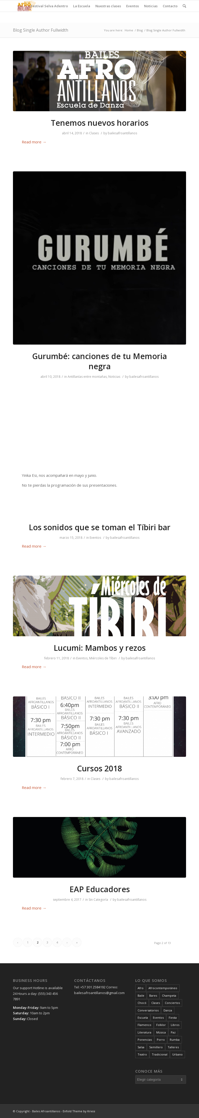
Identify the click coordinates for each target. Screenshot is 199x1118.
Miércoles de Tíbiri (103, 658)
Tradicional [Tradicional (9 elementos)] (159, 1054)
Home (129, 30)
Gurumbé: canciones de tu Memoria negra (99, 361)
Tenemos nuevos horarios (99, 122)
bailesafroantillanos (122, 133)
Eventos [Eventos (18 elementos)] (158, 1017)
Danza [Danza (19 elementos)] (168, 1010)
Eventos (95, 537)
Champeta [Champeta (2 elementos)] (169, 995)
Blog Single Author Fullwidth (40, 30)
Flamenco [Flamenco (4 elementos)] (144, 1025)
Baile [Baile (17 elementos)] (141, 995)
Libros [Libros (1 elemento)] (175, 1025)
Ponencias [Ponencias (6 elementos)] (145, 1040)
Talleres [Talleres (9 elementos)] (173, 1047)
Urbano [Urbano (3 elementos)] (177, 1054)
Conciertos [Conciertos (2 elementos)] (172, 1003)
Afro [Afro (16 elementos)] (141, 988)
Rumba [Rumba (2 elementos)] (175, 1040)
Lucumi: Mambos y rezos (100, 647)
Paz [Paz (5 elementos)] (173, 1032)
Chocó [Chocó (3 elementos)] (142, 1003)
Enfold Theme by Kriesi (79, 1111)
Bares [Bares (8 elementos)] (153, 995)
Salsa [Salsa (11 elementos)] (141, 1047)
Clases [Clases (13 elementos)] (155, 1003)
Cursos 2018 (99, 768)
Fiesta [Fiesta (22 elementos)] (173, 1017)
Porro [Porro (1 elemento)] (161, 1040)
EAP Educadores (99, 889)
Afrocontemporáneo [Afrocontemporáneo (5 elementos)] (162, 988)
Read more (34, 141)
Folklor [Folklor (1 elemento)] (161, 1025)
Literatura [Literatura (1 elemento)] (144, 1032)
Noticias (114, 376)
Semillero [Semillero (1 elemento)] (156, 1047)
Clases (94, 133)
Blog (140, 30)
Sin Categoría (98, 899)
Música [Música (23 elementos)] (161, 1032)
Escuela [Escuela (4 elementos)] (143, 1017)
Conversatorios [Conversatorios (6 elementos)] (148, 1010)
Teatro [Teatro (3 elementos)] (142, 1054)
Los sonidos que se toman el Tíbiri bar (99, 527)
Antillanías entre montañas (87, 376)
